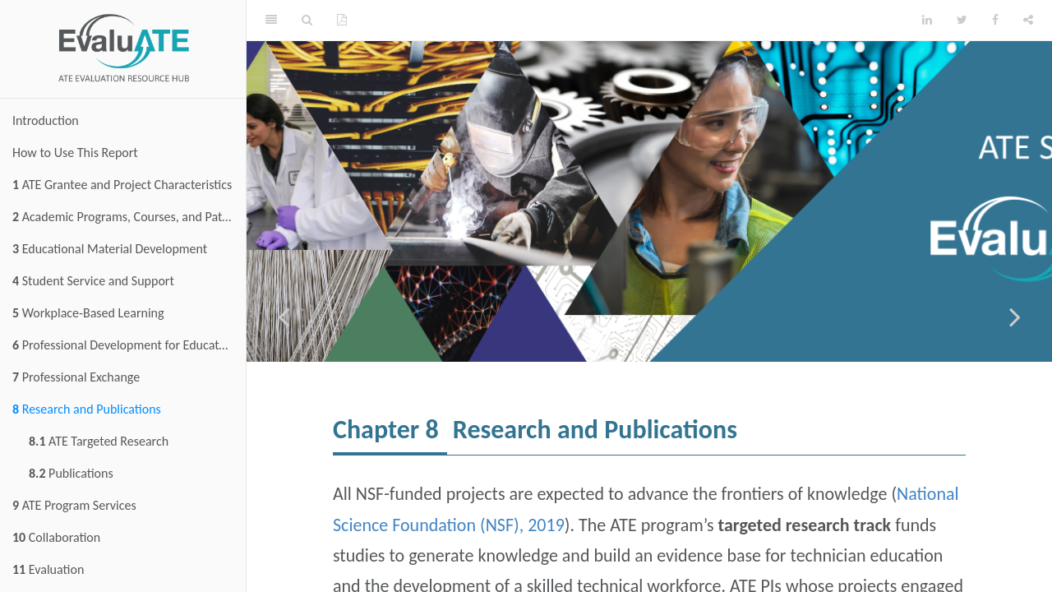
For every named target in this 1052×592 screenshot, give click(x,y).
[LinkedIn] (927, 20)
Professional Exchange (76, 377)
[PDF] (342, 20)
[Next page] (1015, 316)
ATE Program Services (74, 505)
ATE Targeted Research (98, 441)
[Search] (307, 20)
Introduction (45, 120)
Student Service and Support (93, 281)
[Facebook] (995, 20)
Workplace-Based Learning (88, 313)
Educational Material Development (109, 249)
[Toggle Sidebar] (271, 20)
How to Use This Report (75, 152)
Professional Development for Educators (123, 345)
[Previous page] (284, 316)
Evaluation (48, 569)
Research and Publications (86, 409)
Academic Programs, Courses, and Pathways (129, 216)
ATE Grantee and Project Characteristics (122, 184)
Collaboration (56, 537)
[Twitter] (962, 20)
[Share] (1028, 20)
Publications (71, 473)
